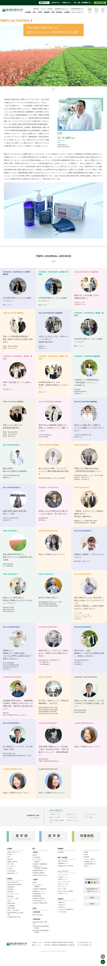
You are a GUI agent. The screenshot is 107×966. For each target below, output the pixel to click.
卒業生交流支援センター (39, 900)
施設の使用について (13, 873)
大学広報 (10, 868)
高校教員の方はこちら (62, 9)
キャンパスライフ (63, 874)
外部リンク (87, 866)
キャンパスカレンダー (91, 814)
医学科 (35, 882)
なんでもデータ (71, 817)
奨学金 (9, 901)
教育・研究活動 (63, 861)
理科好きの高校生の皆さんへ (40, 875)
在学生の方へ (56, 2)
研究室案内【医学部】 (39, 898)
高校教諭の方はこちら (90, 861)
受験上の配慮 (11, 908)
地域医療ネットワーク (39, 891)
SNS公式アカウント (92, 879)
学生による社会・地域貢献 (66, 891)
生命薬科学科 (36, 857)
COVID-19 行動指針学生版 (40, 903)
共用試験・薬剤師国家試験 (40, 864)
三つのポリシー (12, 866)
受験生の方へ (44, 2)
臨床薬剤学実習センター (39, 870)
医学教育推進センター (39, 893)
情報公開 (10, 859)
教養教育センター (63, 863)
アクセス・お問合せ (47, 9)
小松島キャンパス (55, 814)
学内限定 (92, 904)
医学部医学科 (11, 887)
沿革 (9, 857)
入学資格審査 (11, 905)
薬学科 (35, 855)
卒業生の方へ (66, 2)
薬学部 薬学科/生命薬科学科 (15, 884)
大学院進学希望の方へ (77, 9)
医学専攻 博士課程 (38, 915)
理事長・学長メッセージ (14, 852)
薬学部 (35, 852)
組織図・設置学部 (12, 861)
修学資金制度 (11, 903)
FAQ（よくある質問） (13, 910)
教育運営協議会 (37, 896)
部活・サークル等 (55, 817)
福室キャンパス (71, 814)
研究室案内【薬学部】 (39, 873)
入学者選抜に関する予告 (14, 917)
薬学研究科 (11, 889)
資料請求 (36, 9)
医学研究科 (11, 891)
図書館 (86, 852)
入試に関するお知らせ (13, 882)
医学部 (35, 879)
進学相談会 (11, 896)
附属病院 (47, 12)
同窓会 (86, 854)
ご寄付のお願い (100, 2)
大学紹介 (10, 854)
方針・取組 (11, 864)
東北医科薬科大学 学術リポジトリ (91, 890)
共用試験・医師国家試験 (39, 889)
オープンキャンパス (13, 894)
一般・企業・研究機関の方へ (82, 2)
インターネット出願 (13, 898)
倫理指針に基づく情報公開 (66, 866)
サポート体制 (88, 817)
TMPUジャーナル (72, 820)
